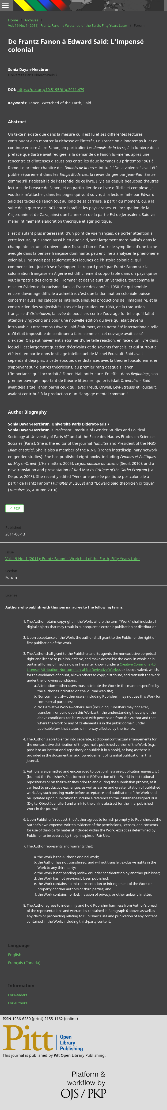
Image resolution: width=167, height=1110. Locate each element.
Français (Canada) (24, 962)
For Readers (17, 995)
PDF (16, 508)
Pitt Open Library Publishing (79, 1055)
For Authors (17, 1003)
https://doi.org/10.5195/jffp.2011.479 (50, 89)
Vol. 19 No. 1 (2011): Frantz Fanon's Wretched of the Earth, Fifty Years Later (67, 25)
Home (13, 20)
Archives (31, 20)
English (14, 954)
